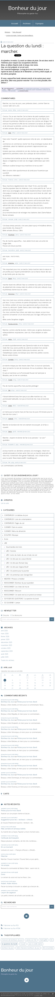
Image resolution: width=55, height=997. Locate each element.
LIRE (5, 543)
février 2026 (5, 636)
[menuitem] (14, 23)
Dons (3, 874)
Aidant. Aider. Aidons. (9, 883)
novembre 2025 (6, 645)
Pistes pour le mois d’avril (27, 702)
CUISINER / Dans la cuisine (13, 527)
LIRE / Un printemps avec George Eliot (19, 575)
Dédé (9, 133)
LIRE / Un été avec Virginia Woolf (17, 567)
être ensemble (48, 948)
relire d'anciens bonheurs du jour (28, 948)
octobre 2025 (6, 648)
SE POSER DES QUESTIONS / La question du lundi (21, 599)
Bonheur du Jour (7, 702)
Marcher (4, 856)
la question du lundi (18, 89)
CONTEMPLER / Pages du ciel (14, 523)
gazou (10, 339)
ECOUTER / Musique (11, 535)
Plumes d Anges (13, 324)
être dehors (11, 91)
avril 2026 (4, 631)
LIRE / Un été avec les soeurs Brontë (18, 559)
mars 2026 (4, 634)
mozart (22, 944)
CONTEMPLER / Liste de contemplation (17, 519)
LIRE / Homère (11, 551)
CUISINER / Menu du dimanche (15, 531)
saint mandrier (37, 89)
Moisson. (7, 32)
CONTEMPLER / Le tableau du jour (16, 515)
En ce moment (7, 847)
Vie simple (5, 865)
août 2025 (4, 654)
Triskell (10, 380)
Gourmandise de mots (14, 547)
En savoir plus (38, 995)
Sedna (10, 431)
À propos (39, 23)
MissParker (11, 234)
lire (52, 940)
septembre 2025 (7, 651)
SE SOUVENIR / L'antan (12, 603)
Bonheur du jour (27, 8)
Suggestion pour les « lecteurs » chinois (16, 820)
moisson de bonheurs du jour (12, 940)
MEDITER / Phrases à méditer (14, 579)
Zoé (9, 390)
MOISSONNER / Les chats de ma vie (16, 587)
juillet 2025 (4, 657)
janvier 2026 (5, 639)
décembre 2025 (6, 642)
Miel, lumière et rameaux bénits (13, 829)
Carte (6, 794)
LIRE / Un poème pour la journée (17, 571)
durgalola (11, 359)
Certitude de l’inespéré (10, 838)
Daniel (10, 278)
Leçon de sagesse (8, 892)
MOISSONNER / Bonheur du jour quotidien (19, 583)
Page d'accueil (16, 32)
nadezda (10, 418)
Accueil (14, 23)
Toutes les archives (7, 660)
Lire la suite (5, 503)
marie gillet (43, 940)
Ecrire (6, 539)
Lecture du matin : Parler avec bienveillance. (19, 35)
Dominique (11, 294)
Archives (27, 23)
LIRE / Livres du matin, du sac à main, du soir (21, 555)
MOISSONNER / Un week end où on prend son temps (23, 595)
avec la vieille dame (35, 944)
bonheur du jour (7, 948)
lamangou (11, 263)
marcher (28, 89)
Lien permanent (8, 88)
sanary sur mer (31, 940)
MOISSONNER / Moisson (12, 591)
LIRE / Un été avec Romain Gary (17, 563)
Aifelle (10, 405)
